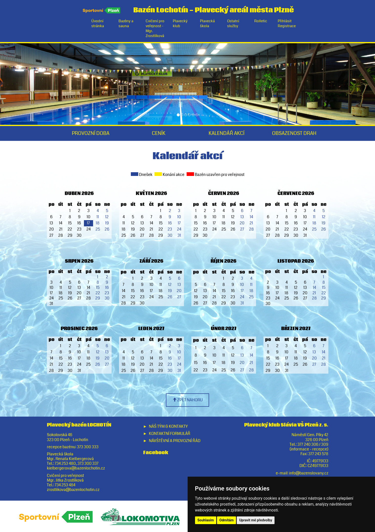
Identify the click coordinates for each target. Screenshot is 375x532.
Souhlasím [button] (205, 520)
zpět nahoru (188, 400)
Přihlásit (285, 21)
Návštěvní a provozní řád (174, 441)
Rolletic (260, 21)
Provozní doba (90, 133)
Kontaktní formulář (169, 433)
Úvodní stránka (97, 23)
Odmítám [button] (226, 520)
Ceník (158, 133)
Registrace (287, 25)
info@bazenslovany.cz (308, 473)
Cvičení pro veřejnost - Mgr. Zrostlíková (155, 28)
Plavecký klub (180, 23)
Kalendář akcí (226, 133)
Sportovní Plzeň (102, 10)
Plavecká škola (207, 23)
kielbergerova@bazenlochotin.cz (76, 468)
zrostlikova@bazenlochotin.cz (73, 489)
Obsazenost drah (294, 133)
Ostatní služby (233, 23)
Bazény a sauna (125, 23)
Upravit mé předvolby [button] (255, 520)
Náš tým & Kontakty (168, 426)
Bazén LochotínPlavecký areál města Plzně (213, 9)
